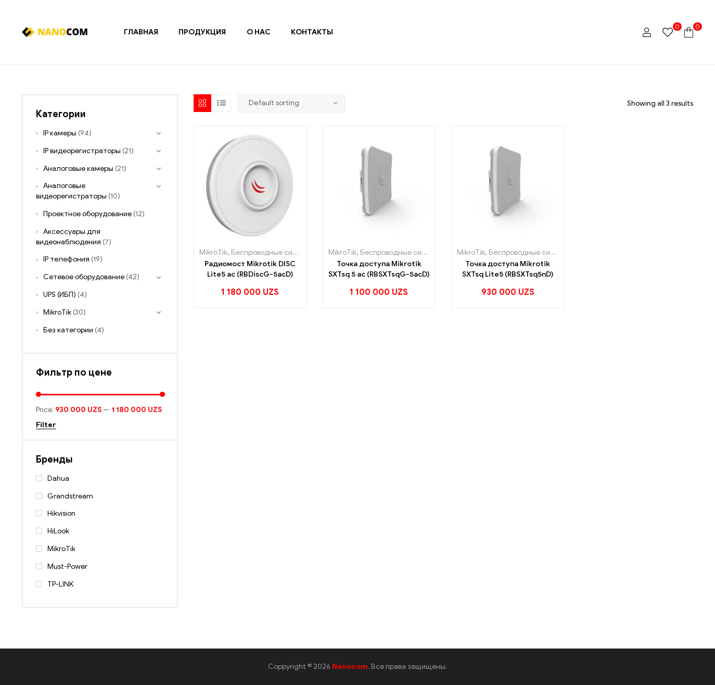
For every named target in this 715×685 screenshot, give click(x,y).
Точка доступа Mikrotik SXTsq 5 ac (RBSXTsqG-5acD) (378, 269)
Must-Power (67, 566)
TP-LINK (60, 584)
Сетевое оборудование (83, 276)
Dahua (58, 478)
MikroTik (213, 252)
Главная (141, 32)
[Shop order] (291, 103)
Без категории (68, 330)
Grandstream (70, 496)
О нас (259, 32)
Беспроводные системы (273, 252)
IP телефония (66, 259)
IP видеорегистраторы (82, 150)
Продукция (202, 32)
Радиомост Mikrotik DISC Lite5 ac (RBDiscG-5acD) (250, 269)
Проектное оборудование (87, 213)
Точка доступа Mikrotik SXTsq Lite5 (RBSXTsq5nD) (507, 269)
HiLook (58, 531)
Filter (46, 425)
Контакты (312, 32)
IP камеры (59, 133)
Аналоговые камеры (78, 168)
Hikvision (61, 513)
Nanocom (350, 666)
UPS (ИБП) (59, 294)
